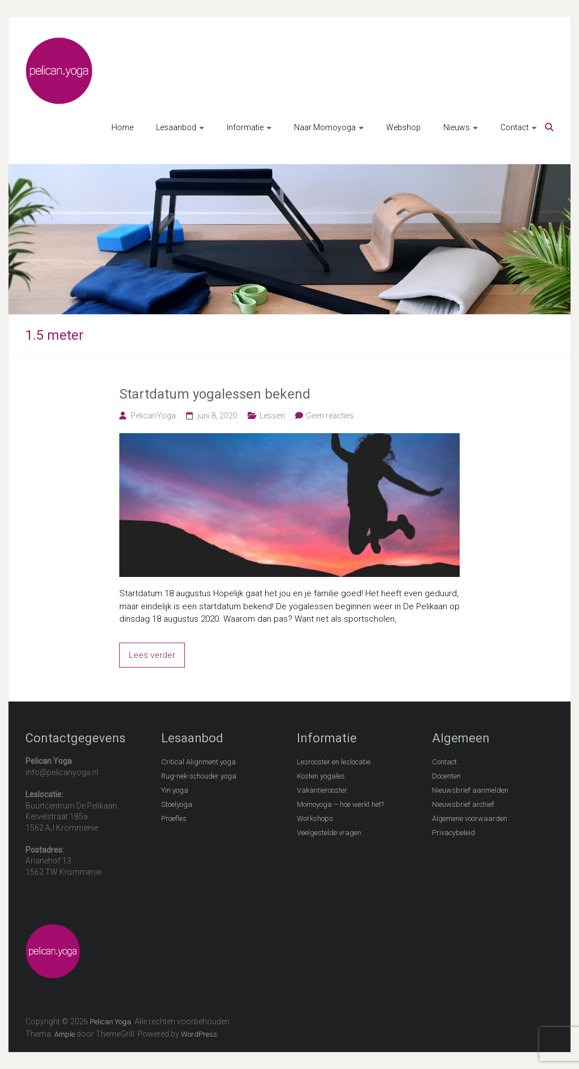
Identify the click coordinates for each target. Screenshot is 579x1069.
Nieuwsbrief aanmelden (470, 790)
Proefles (174, 818)
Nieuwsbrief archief (463, 804)
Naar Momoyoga (325, 127)
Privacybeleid (453, 832)
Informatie (245, 127)
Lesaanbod (176, 127)
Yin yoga (174, 790)
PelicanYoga (153, 415)
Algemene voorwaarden (469, 818)
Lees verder (152, 655)
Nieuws (456, 127)
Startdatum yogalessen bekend (214, 394)
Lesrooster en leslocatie (333, 762)
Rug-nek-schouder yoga (198, 776)
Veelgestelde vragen (329, 832)
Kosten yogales (321, 776)
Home (122, 127)
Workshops (315, 818)
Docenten (446, 776)
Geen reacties (330, 415)
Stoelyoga (176, 804)
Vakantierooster (322, 790)
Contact (514, 127)
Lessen (272, 415)
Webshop (403, 127)
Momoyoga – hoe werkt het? (340, 804)
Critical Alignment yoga (198, 762)
